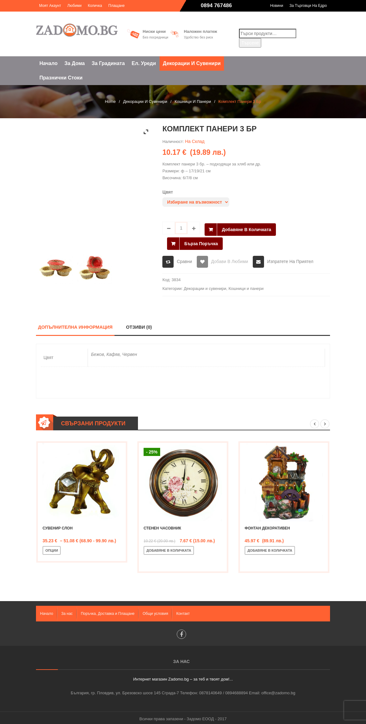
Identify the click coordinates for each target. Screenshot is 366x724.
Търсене (250, 42)
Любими (74, 5)
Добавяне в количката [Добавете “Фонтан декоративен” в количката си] (269, 547)
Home (110, 101)
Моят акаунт (50, 5)
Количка (95, 5)
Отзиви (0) (140, 324)
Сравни (184, 258)
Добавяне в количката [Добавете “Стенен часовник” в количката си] (168, 547)
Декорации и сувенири (145, 101)
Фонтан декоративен (267, 525)
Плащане (116, 5)
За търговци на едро (308, 5)
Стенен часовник (162, 525)
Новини (276, 5)
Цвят (167, 192)
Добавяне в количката (246, 227)
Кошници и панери (193, 101)
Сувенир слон (58, 525)
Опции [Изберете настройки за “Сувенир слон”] (51, 547)
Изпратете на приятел (290, 258)
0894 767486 (216, 5)
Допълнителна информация (76, 324)
